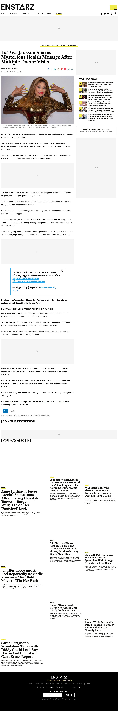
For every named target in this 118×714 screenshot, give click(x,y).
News (44, 49)
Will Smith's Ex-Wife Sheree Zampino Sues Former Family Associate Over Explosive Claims (99, 495)
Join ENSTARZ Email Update (59, 695)
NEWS (4, 15)
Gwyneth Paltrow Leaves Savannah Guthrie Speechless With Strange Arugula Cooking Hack (99, 562)
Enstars (17, 6)
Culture (59, 687)
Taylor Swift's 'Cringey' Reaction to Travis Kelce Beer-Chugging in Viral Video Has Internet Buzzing (99, 107)
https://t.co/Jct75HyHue (26, 281)
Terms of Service (62, 690)
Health (12, 414)
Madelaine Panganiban (10, 72)
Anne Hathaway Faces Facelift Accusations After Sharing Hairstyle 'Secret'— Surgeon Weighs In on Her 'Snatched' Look (20, 503)
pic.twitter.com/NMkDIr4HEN (29, 284)
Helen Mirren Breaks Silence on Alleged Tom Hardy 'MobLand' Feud (63, 611)
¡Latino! (79, 15)
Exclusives (18, 15)
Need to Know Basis (92, 132)
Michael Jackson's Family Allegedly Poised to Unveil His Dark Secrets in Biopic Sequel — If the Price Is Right (100, 100)
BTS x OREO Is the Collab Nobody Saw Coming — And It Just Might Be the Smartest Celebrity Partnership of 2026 (101, 113)
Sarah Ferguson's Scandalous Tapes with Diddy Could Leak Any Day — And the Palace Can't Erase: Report (19, 653)
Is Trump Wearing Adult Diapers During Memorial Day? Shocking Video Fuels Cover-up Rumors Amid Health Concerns (65, 488)
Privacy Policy (76, 690)
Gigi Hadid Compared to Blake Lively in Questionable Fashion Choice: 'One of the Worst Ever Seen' (101, 87)
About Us (40, 690)
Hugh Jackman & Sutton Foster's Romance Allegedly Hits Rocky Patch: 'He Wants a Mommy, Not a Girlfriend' (100, 94)
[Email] (68, 72)
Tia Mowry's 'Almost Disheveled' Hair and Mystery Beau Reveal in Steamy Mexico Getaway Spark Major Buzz (64, 552)
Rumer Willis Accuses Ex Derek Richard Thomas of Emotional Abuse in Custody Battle (99, 629)
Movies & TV (53, 15)
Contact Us (50, 690)
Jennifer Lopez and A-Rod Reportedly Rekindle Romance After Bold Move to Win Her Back (22, 579)
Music (67, 15)
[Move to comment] (72, 72)
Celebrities (35, 15)
